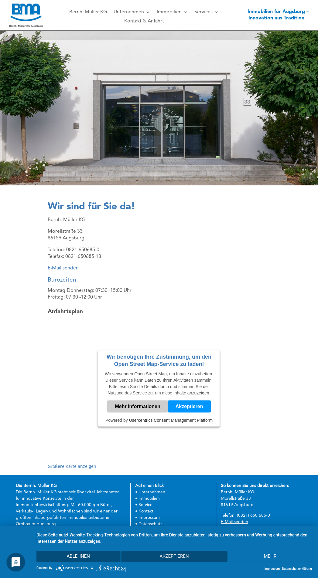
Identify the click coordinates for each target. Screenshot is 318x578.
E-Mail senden (63, 268)
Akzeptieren (189, 406)
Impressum (149, 517)
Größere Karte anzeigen (72, 466)
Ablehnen (77, 556)
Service (145, 505)
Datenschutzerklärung (297, 568)
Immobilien (169, 12)
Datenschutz (150, 524)
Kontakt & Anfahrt (144, 21)
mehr (271, 556)
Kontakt (145, 511)
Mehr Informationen (137, 406)
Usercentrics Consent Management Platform (171, 420)
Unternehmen (129, 12)
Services (203, 12)
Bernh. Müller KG (88, 12)
